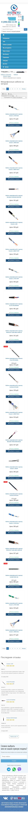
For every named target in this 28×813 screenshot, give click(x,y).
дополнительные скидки (14, 807)
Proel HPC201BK (10, 681)
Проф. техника (6, 51)
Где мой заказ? (12, 19)
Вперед (24, 88)
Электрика (5, 60)
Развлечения (6, 57)
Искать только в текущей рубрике (10, 31)
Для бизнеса (6, 54)
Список (4, 93)
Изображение (6, 38)
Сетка (10, 93)
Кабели (16, 74)
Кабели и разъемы (7, 44)
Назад (3, 88)
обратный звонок (11, 17)
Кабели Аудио (7, 76)
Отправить (14, 761)
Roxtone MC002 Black (11, 717)
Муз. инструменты (7, 48)
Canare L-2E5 (9, 663)
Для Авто (5, 64)
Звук (4, 41)
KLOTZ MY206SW (10, 699)
